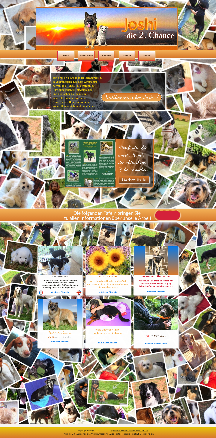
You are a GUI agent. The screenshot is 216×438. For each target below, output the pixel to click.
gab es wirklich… (63, 337)
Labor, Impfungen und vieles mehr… (156, 286)
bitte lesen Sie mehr (60, 292)
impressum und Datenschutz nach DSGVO (129, 431)
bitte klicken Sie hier (107, 342)
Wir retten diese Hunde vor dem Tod (108, 281)
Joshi (51, 337)
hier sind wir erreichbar (156, 344)
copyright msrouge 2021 (88, 431)
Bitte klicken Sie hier (134, 179)
